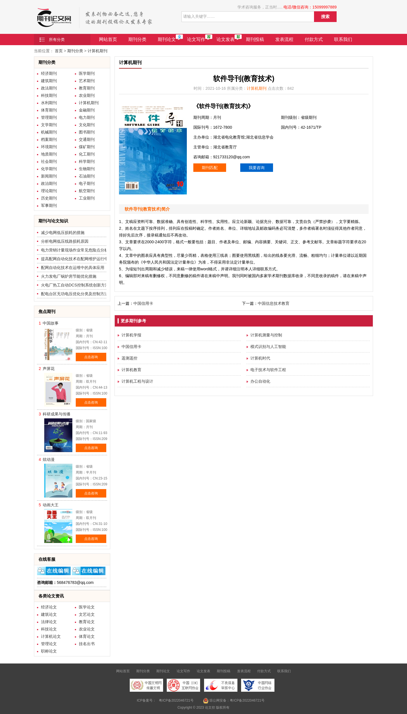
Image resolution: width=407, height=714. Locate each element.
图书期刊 (87, 132)
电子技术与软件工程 (268, 369)
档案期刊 (49, 139)
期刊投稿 (255, 39)
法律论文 (49, 621)
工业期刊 (87, 198)
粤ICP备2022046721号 (176, 700)
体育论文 (87, 636)
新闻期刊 (49, 176)
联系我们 (343, 39)
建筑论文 (49, 614)
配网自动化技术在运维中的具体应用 (72, 267)
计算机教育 (131, 369)
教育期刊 (87, 88)
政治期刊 (49, 183)
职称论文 (49, 651)
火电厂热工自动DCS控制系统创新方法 (75, 285)
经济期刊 (49, 73)
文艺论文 (87, 614)
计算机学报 (131, 335)
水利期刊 (49, 102)
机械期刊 (49, 132)
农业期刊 (87, 95)
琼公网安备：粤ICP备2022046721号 (234, 701)
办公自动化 (260, 381)
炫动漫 (49, 459)
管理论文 (49, 643)
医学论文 (87, 607)
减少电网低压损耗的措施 (63, 232)
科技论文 (49, 629)
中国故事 (51, 323)
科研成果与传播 (56, 414)
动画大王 (51, 505)
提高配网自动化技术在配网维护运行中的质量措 (82, 259)
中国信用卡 (143, 303)
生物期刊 (87, 169)
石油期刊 (87, 176)
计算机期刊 (97, 51)
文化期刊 (87, 124)
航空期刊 (87, 191)
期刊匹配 (210, 167)
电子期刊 (87, 183)
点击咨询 (91, 357)
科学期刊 (87, 161)
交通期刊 (87, 139)
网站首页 (108, 39)
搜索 (325, 16)
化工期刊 (87, 154)
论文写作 (196, 39)
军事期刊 (49, 205)
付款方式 (314, 39)
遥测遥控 (129, 358)
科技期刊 (49, 95)
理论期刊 (49, 191)
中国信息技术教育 (273, 303)
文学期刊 (49, 124)
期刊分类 (137, 39)
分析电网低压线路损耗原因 (64, 241)
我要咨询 (257, 167)
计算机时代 (260, 358)
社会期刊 (49, 161)
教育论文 (87, 621)
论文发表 (226, 39)
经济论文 (49, 607)
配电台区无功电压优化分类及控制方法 (74, 294)
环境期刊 (49, 146)
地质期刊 (49, 154)
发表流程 (284, 39)
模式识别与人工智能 (268, 346)
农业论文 (87, 629)
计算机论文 (51, 636)
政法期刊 (49, 88)
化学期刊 (49, 169)
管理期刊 (49, 117)
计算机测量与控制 (266, 335)
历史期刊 (49, 198)
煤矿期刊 (87, 146)
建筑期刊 (49, 80)
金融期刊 (87, 110)
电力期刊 (87, 117)
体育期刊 (49, 110)
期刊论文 (167, 39)
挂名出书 (87, 643)
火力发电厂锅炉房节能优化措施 (68, 276)
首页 (59, 51)
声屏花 (49, 368)
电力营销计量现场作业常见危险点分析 (74, 250)
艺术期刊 (87, 80)
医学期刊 (87, 73)
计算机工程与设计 (137, 381)
